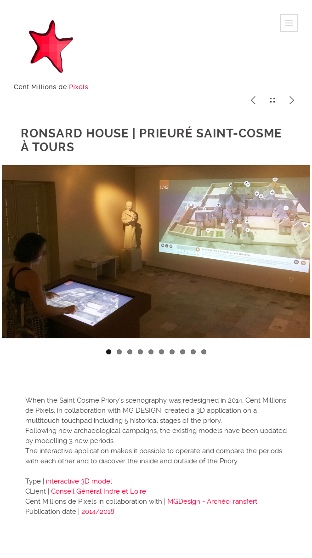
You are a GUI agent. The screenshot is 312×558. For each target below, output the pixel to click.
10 (203, 351)
